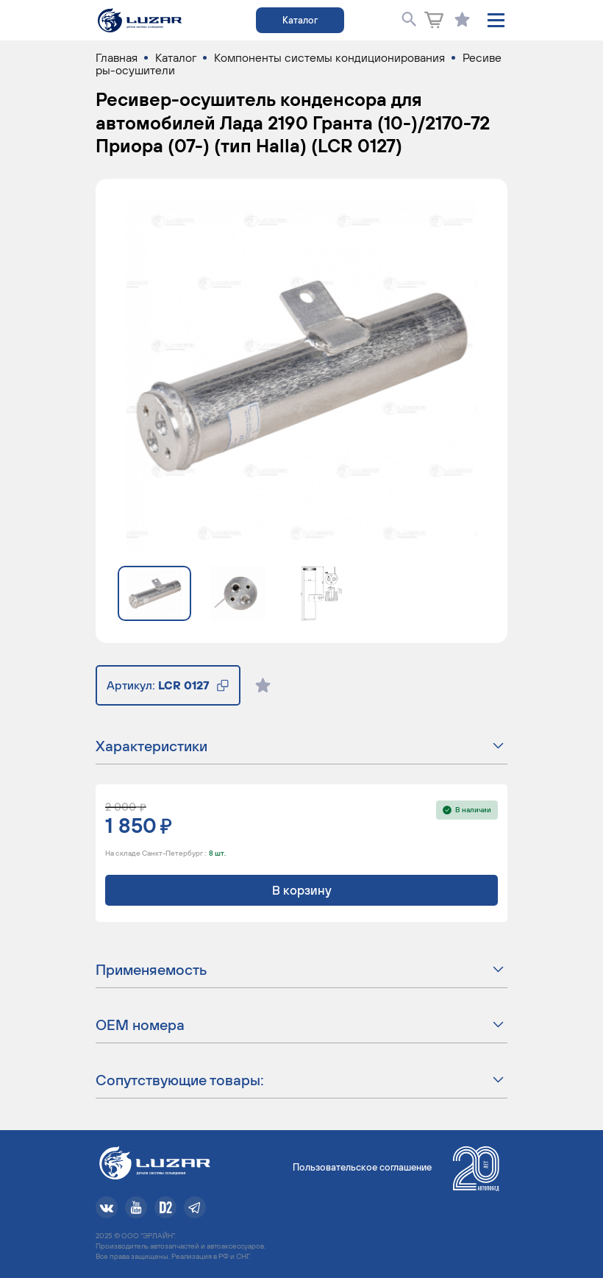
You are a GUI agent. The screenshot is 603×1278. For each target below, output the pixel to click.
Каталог (300, 20)
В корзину (302, 890)
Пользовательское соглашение (362, 1167)
